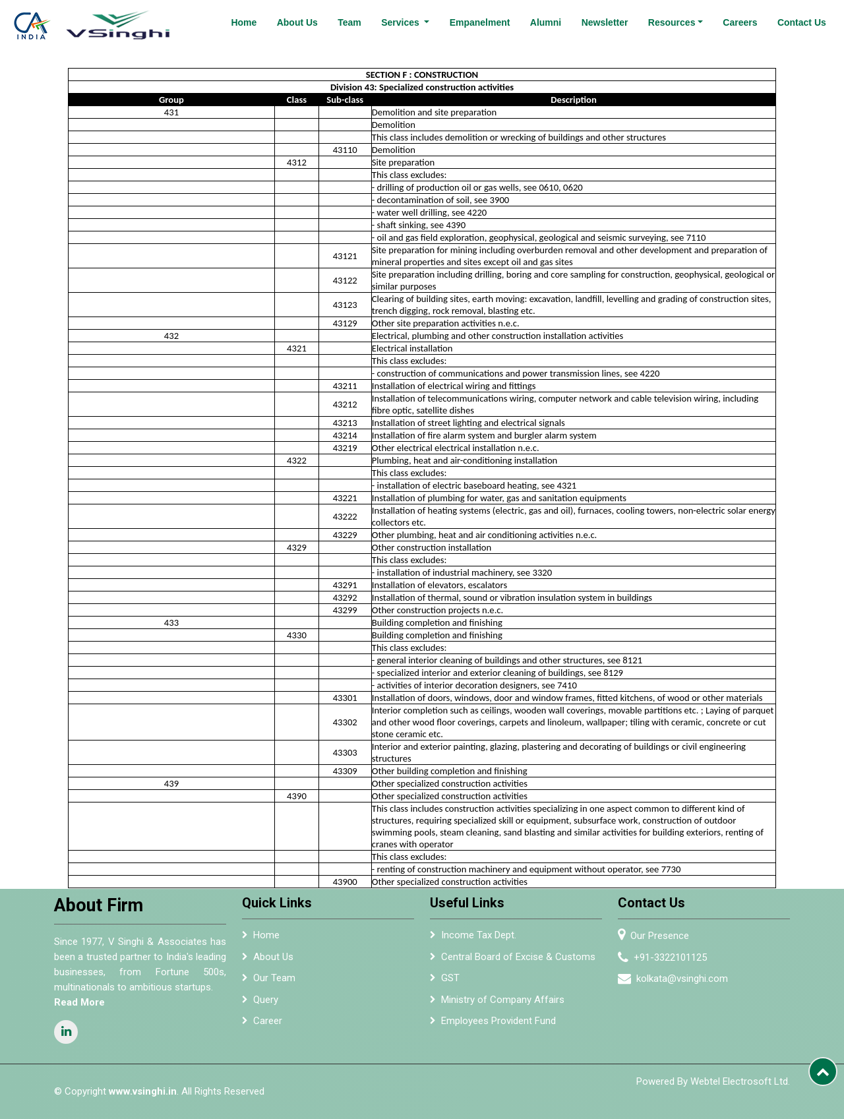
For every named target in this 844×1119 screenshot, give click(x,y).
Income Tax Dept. (478, 940)
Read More (74, 1002)
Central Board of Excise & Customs (518, 961)
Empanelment (480, 22)
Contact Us (801, 22)
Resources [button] (672, 22)
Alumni (545, 22)
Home (243, 22)
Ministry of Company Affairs (502, 1004)
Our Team (274, 983)
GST (450, 983)
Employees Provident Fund (498, 1026)
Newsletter (605, 22)
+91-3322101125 (675, 957)
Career (267, 1026)
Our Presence (665, 936)
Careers (740, 22)
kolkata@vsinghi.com (687, 978)
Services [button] (401, 22)
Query (265, 1004)
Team (349, 22)
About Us (297, 22)
